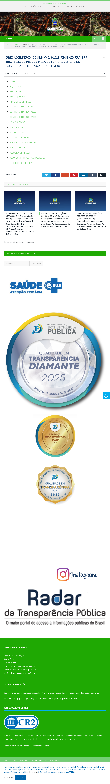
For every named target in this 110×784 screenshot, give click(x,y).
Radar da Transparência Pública (35, 760)
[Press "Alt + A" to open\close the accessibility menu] (106, 395)
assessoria (70, 749)
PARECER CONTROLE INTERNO (24, 156)
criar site (21, 749)
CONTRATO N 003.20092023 (23, 131)
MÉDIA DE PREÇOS (18, 146)
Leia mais (33, 772)
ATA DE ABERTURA (19, 105)
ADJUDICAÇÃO (16, 100)
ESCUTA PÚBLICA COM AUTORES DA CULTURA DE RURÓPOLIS (54, 6)
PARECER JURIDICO (19, 161)
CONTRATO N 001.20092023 (23, 121)
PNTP (15, 760)
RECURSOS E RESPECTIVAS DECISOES (27, 172)
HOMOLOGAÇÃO (17, 136)
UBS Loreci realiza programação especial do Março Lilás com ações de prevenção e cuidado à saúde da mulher (52, 707)
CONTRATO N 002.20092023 (23, 126)
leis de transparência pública (48, 753)
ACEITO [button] (20, 777)
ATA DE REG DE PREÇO (20, 115)
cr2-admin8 (12, 88)
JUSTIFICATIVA (16, 141)
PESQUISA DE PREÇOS (20, 167)
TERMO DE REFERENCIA (21, 177)
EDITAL (13, 95)
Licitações (102, 88)
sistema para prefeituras (38, 749)
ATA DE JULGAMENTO (20, 110)
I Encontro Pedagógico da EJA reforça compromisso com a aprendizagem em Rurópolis (41, 712)
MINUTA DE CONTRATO (21, 151)
